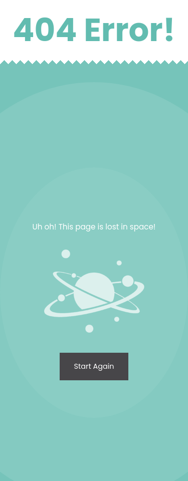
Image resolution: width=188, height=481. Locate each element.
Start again (94, 366)
